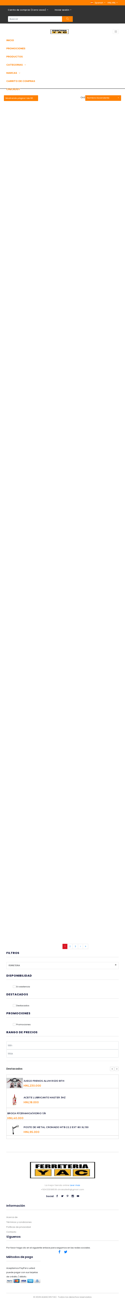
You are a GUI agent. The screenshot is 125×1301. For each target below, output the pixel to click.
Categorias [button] (16, 64)
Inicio (10, 40)
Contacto (11, 1231)
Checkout (13, 89)
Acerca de (12, 1217)
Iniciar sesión (62, 9)
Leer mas (75, 1185)
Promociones (15, 48)
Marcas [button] (13, 72)
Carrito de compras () (27, 9)
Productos (14, 56)
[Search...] (35, 19)
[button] (98, 2)
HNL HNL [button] (112, 2)
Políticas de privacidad (18, 1227)
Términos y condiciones (19, 1222)
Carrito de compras (20, 81)
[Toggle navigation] (116, 32)
